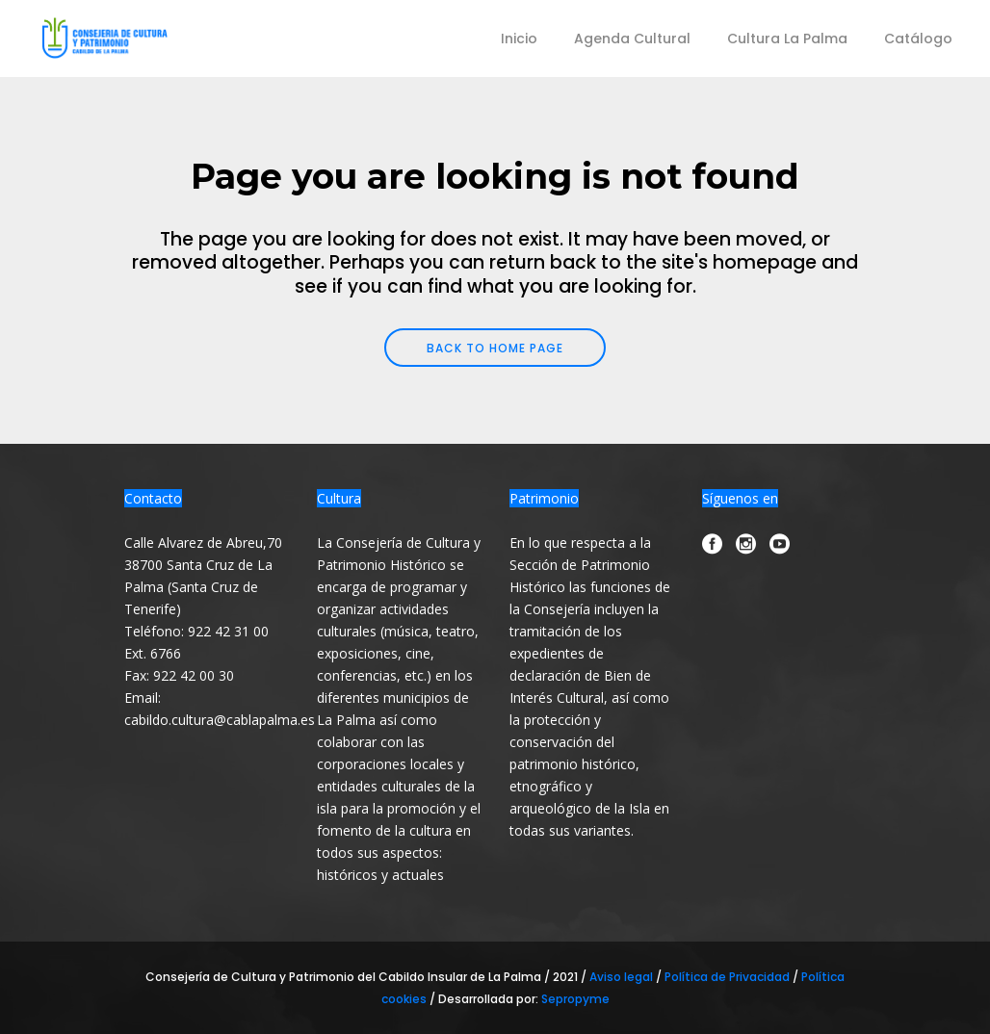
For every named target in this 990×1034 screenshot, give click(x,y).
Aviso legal (622, 977)
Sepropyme (575, 999)
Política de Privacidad (728, 977)
